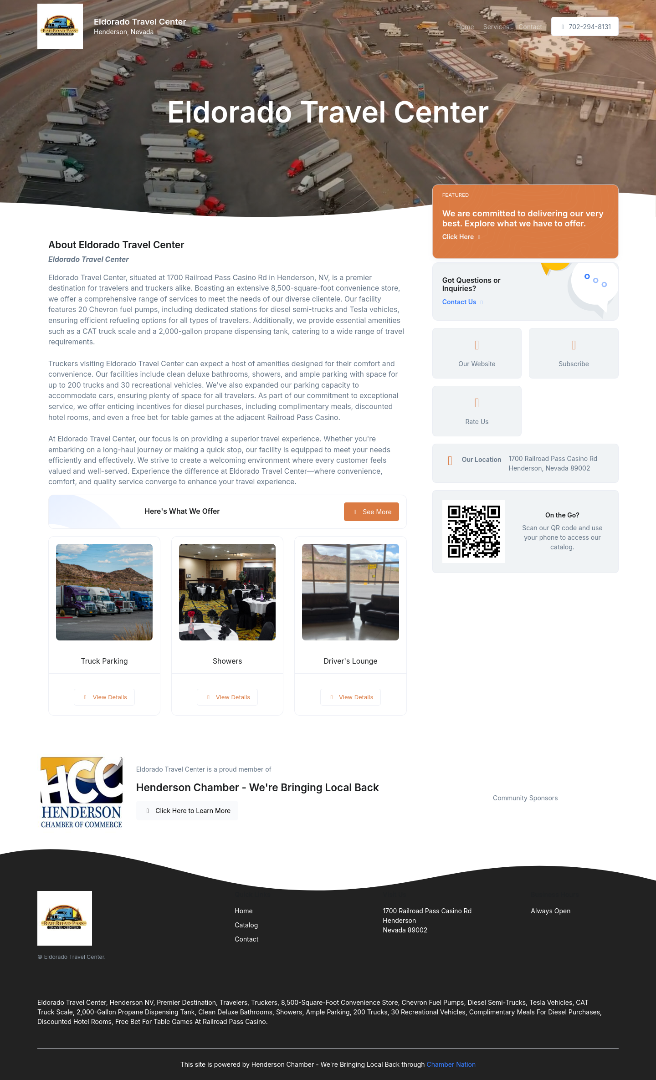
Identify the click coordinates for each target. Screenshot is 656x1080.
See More (371, 512)
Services (496, 27)
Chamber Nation (451, 1064)
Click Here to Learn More (187, 810)
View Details (104, 697)
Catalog (246, 925)
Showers (227, 661)
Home (465, 27)
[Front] (62, 26)
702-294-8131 (585, 27)
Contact (530, 27)
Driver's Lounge (350, 661)
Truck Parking (104, 661)
